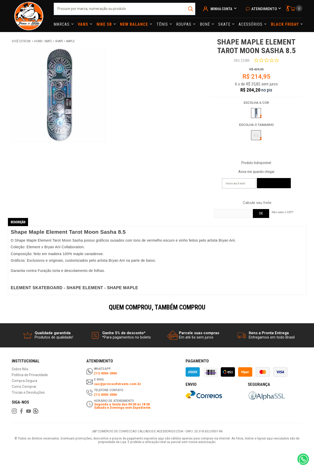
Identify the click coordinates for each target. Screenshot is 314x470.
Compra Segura (24, 381)
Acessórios (251, 24)
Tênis (162, 24)
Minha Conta (221, 9)
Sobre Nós (20, 369)
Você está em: (22, 41)
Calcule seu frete (257, 203)
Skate (225, 24)
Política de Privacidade (30, 375)
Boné (205, 24)
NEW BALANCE (134, 24)
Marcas (62, 24)
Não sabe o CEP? (282, 212)
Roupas (184, 24)
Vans (83, 24)
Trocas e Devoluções (28, 392)
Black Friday (285, 24)
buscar (191, 9)
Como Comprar (24, 387)
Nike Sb (105, 24)
